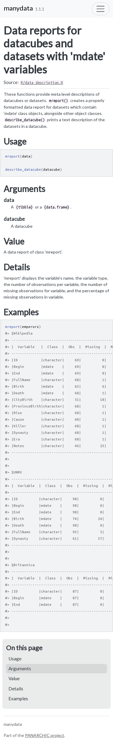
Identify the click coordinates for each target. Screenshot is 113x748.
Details (15, 688)
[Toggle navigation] (100, 8)
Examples (18, 698)
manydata (18, 8)
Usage (14, 658)
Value (14, 678)
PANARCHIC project (44, 735)
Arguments (19, 668)
